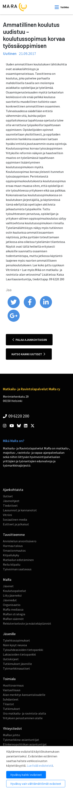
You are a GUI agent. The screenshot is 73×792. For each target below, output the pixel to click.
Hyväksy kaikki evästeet (26, 774)
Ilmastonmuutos (14, 550)
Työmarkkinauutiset (16, 668)
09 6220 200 (16, 416)
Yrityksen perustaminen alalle (23, 718)
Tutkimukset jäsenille (17, 664)
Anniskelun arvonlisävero (19, 541)
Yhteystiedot (12, 728)
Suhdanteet (10, 699)
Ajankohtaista (13, 489)
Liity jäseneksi (12, 595)
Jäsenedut (10, 600)
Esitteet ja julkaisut (16, 524)
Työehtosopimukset (16, 640)
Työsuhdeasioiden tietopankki (23, 650)
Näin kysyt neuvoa (15, 645)
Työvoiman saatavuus (17, 569)
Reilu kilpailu (11, 564)
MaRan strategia (14, 614)
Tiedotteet (10, 505)
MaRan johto (11, 735)
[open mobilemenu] (62, 7)
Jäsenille (9, 634)
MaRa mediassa (13, 609)
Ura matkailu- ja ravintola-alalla (24, 713)
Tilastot (8, 704)
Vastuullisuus (11, 690)
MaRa (7, 579)
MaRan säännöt (13, 619)
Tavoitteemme (14, 534)
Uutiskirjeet (11, 659)
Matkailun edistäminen (18, 560)
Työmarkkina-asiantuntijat (21, 740)
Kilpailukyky (11, 555)
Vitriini (7, 515)
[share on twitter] (14, 307)
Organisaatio (11, 605)
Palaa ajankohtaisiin (29, 340)
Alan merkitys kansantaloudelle (24, 695)
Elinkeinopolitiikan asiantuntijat (25, 744)
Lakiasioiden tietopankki (19, 654)
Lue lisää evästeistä (40, 765)
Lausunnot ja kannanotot (20, 510)
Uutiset (8, 496)
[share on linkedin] (46, 307)
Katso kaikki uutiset (28, 354)
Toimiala (9, 679)
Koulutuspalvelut (14, 591)
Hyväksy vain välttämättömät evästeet (35, 783)
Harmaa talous (13, 546)
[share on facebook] (30, 307)
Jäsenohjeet (11, 501)
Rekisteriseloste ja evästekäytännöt (27, 623)
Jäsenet (8, 586)
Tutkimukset (11, 709)
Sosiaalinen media (15, 519)
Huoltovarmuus (13, 685)
